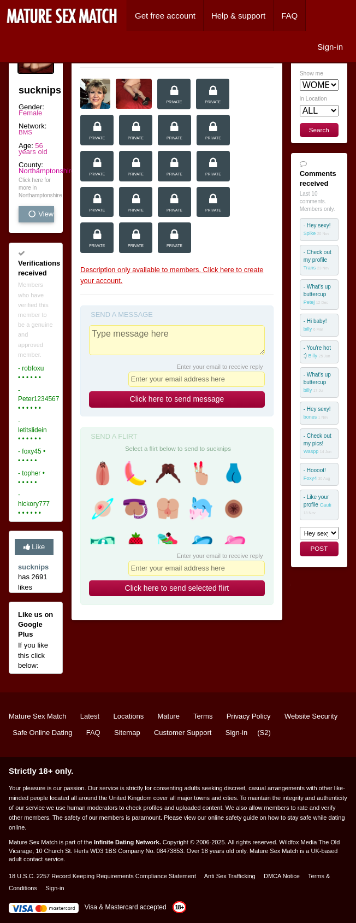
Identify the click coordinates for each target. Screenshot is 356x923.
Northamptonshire (47, 171)
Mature (168, 716)
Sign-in (330, 46)
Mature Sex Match (38, 716)
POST (319, 548)
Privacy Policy (249, 716)
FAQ (289, 15)
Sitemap (127, 732)
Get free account (165, 15)
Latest (89, 716)
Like (34, 547)
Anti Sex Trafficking (230, 876)
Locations (129, 716)
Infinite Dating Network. (127, 842)
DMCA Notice (282, 876)
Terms (202, 716)
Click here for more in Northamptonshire (36, 187)
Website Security (310, 716)
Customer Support (183, 732)
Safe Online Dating (42, 732)
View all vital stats (40, 214)
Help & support (238, 15)
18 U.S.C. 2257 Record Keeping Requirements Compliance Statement (102, 876)
